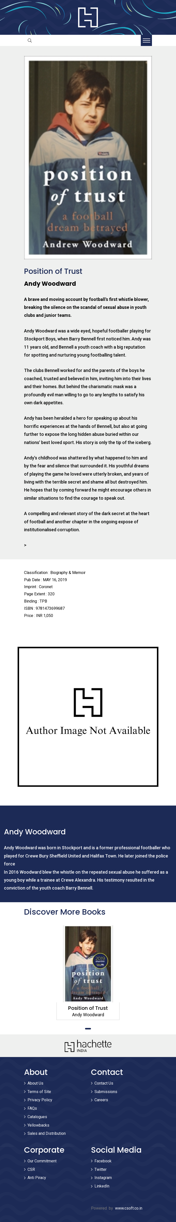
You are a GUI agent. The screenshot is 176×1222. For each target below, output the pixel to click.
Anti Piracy (37, 1177)
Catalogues (37, 1116)
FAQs (32, 1108)
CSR (31, 1169)
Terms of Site (39, 1091)
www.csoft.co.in (128, 1208)
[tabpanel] (88, 972)
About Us (35, 1083)
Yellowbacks (38, 1125)
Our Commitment (42, 1161)
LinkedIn (101, 1186)
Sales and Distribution (47, 1133)
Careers (101, 1100)
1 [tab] (88, 1028)
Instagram (103, 1177)
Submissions (105, 1091)
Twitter (100, 1169)
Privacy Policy (40, 1100)
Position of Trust (88, 1008)
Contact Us (103, 1083)
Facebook (103, 1161)
